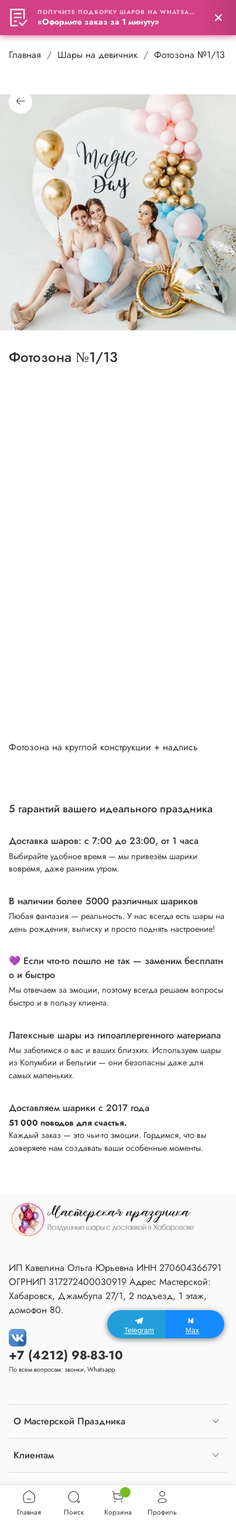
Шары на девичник (97, 54)
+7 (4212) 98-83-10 (66, 1355)
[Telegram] (136, 1324)
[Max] (195, 1324)
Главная (25, 54)
